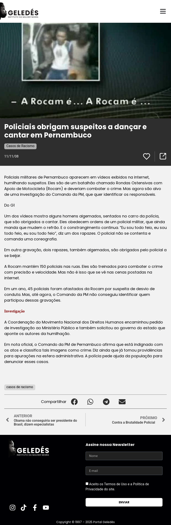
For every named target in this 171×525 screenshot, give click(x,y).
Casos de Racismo (20, 146)
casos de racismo (19, 387)
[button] (74, 401)
